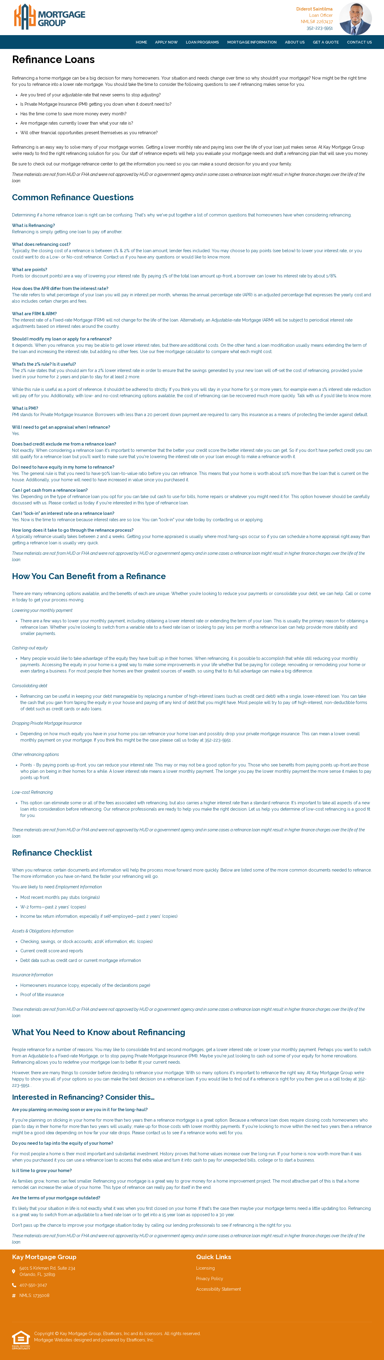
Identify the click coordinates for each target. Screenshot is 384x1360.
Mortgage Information (252, 42)
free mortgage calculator (181, 351)
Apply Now (166, 42)
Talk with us (308, 395)
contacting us (226, 519)
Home (141, 42)
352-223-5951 (320, 28)
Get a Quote (326, 42)
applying (253, 519)
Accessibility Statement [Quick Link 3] (218, 1289)
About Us (295, 42)
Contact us (114, 257)
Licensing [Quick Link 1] (205, 1268)
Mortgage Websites (54, 1339)
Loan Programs (202, 42)
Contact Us (359, 42)
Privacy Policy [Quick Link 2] (209, 1278)
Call (349, 593)
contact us (72, 502)
